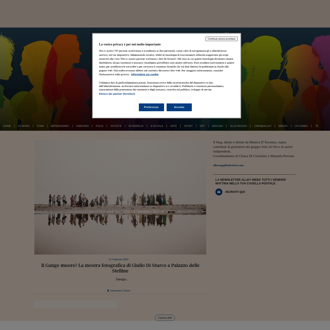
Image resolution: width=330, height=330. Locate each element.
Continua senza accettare (222, 38)
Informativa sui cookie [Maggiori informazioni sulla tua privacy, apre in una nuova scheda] (145, 74)
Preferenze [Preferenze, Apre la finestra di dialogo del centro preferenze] (151, 107)
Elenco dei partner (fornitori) (117, 93)
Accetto (179, 107)
